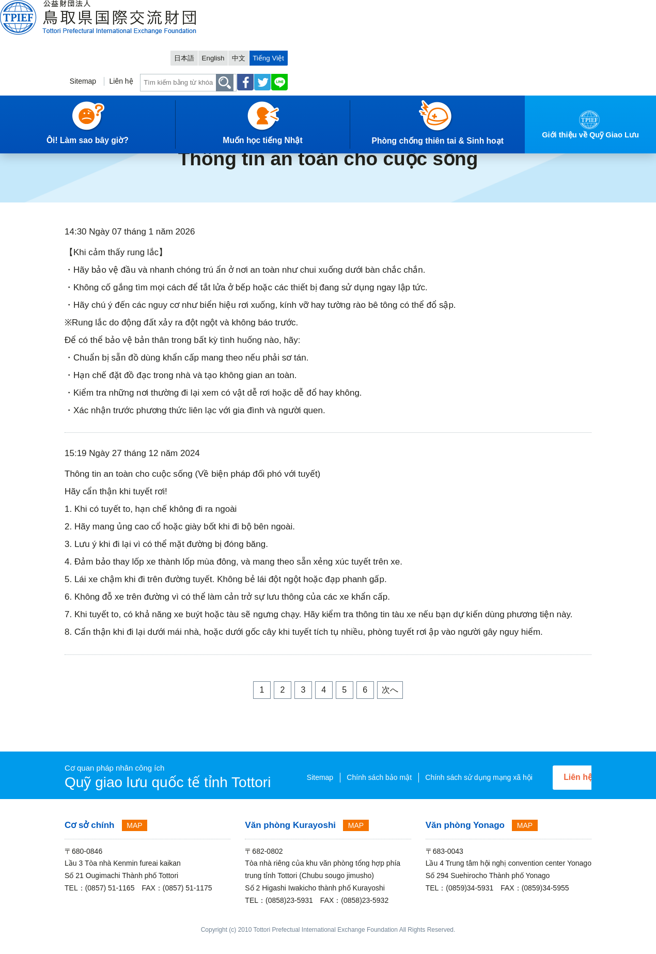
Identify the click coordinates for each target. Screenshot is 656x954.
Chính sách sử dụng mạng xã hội (330, 792)
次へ (390, 689)
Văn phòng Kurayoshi (290, 839)
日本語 (476, 8)
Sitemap (363, 39)
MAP (134, 840)
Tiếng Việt (570, 8)
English (508, 8)
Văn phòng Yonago (465, 839)
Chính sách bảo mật (348, 777)
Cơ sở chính (90, 839)
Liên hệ (404, 39)
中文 (537, 8)
